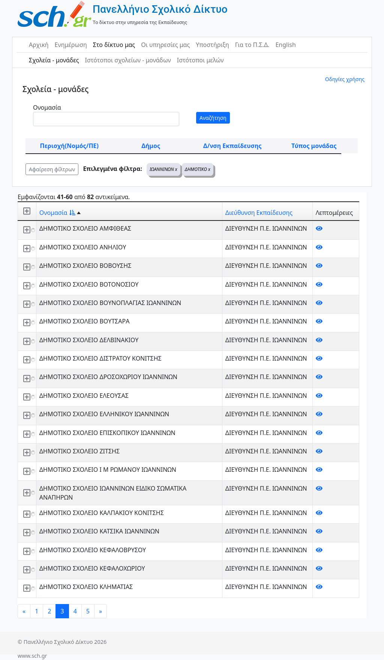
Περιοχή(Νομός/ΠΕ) (69, 146)
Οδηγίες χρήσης (344, 79)
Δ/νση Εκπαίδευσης (232, 146)
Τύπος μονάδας (313, 146)
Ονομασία (47, 107)
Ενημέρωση (71, 45)
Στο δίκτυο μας (114, 45)
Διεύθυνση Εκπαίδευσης (258, 212)
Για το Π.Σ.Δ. (252, 45)
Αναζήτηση (213, 117)
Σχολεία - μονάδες (54, 60)
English (285, 45)
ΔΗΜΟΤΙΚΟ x (197, 169)
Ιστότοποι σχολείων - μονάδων (128, 60)
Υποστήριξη (212, 45)
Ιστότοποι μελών (200, 60)
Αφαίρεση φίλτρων (52, 169)
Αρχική (39, 45)
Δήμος (150, 146)
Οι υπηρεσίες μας (165, 45)
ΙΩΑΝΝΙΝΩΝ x (163, 169)
